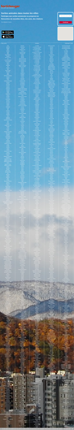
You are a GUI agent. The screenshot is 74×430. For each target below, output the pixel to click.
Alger (8, 73)
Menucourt (37, 320)
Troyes (66, 295)
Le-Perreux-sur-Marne (37, 170)
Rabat (51, 280)
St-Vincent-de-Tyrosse (66, 88)
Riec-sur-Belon (51, 300)
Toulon (66, 270)
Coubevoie (22, 99)
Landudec (37, 106)
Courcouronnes (22, 104)
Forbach (22, 259)
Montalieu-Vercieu (36, 363)
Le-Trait (36, 174)
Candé (8, 332)
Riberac (51, 298)
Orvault (51, 122)
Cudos (22, 126)
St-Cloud (51, 390)
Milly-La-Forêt (37, 341)
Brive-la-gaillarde (8, 295)
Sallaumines (66, 103)
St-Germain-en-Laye (66, 198)
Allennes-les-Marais (8, 75)
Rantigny (51, 282)
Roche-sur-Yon (51, 313)
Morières (37, 406)
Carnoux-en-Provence (8, 345)
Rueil (51, 356)
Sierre (66, 159)
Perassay (51, 155)
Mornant (37, 408)
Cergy (8, 365)
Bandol (8, 169)
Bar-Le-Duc (8, 170)
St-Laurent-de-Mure (66, 47)
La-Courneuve (37, 77)
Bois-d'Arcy (8, 239)
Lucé (37, 239)
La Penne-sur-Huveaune (37, 52)
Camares (8, 325)
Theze (66, 250)
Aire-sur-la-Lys (8, 57)
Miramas (37, 342)
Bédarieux (8, 198)
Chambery (8, 378)
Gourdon (22, 309)
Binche (8, 224)
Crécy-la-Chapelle (22, 113)
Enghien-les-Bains (22, 190)
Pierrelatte (52, 173)
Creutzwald (22, 121)
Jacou (22, 393)
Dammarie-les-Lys (22, 131)
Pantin (51, 138)
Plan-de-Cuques (51, 181)
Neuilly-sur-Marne (51, 67)
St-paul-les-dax (66, 75)
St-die (51, 395)
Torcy (66, 265)
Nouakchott (51, 90)
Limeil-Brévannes (37, 209)
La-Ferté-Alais (37, 82)
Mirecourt (37, 346)
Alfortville (8, 71)
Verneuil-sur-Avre (66, 345)
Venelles (66, 338)
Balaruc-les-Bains (7, 165)
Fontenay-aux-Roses (22, 252)
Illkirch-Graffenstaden (22, 382)
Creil (22, 114)
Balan (8, 162)
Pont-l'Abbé (51, 224)
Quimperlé (51, 277)
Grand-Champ (22, 316)
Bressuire (8, 278)
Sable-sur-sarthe (51, 361)
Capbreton (8, 335)
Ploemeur (51, 195)
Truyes (66, 296)
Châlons (7, 376)
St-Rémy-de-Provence (66, 83)
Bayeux (7, 182)
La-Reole (37, 88)
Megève (37, 309)
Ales (8, 69)
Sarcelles (66, 113)
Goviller (22, 313)
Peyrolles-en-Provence (51, 170)
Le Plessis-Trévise (37, 144)
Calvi (8, 324)
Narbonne (51, 58)
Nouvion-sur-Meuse (51, 92)
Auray (8, 144)
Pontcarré (51, 234)
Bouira (8, 255)
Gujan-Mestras (22, 339)
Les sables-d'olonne (37, 185)
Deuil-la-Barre (22, 143)
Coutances (22, 109)
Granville (22, 317)
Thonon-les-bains (66, 255)
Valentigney (66, 312)
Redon (51, 283)
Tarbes (66, 240)
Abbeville (8, 47)
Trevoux (66, 291)
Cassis (8, 351)
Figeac (22, 237)
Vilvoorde (66, 390)
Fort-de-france (22, 263)
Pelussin (51, 152)
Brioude (7, 294)
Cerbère (7, 363)
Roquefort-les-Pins (51, 339)
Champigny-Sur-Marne (7, 385)
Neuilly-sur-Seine (51, 69)
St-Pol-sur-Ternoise (66, 80)
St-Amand (51, 372)
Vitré (66, 399)
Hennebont (22, 360)
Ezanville (22, 226)
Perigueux (51, 157)
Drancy (22, 165)
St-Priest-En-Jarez (66, 212)
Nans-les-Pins (51, 54)
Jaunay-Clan (22, 397)
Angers (7, 91)
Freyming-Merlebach (22, 269)
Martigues (37, 293)
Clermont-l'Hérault (22, 61)
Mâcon (37, 256)
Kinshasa (22, 408)
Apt (8, 109)
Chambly (8, 380)
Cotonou (22, 97)
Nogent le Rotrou (51, 80)
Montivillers (37, 385)
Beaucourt (8, 187)
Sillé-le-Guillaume (66, 161)
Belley (8, 204)
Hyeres (22, 377)
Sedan (66, 140)
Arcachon (8, 110)
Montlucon (37, 389)
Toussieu (66, 283)
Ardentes (8, 114)
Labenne (37, 93)
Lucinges (37, 240)
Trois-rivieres (66, 293)
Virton (66, 395)
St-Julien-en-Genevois (51, 425)
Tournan (66, 277)
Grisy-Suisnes (22, 326)
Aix (8, 58)
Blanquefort (8, 231)
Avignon (7, 152)
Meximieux (37, 334)
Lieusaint (37, 203)
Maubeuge (37, 298)
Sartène (66, 119)
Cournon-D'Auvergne (22, 105)
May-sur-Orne (37, 303)
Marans (36, 277)
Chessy (22, 48)
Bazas (8, 185)
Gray (22, 321)
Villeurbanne (66, 388)
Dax (22, 134)
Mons (37, 359)
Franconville (22, 265)
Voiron (66, 404)
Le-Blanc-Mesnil (37, 160)
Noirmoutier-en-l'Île (51, 84)
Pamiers (51, 133)
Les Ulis (37, 187)
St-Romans (66, 84)
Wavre (66, 412)
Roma (51, 329)
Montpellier (37, 393)
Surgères (66, 233)
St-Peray (66, 77)
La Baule (22, 419)
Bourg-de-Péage (8, 261)
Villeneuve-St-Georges (66, 380)
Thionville (66, 252)
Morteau (37, 410)
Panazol (51, 134)
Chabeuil (8, 372)
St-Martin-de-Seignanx (66, 58)
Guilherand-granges (22, 337)
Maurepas (37, 300)
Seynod (66, 156)
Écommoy (22, 177)
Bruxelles (8, 302)
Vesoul (66, 352)
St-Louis (66, 52)
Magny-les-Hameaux (37, 259)
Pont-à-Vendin (51, 218)
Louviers (37, 237)
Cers (8, 369)
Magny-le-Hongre (37, 257)
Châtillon (8, 417)
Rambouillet (51, 281)
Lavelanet (37, 127)
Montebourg (37, 372)
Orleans (51, 116)
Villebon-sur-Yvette (66, 361)
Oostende (51, 108)
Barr (8, 173)
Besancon (8, 216)
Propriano (51, 261)
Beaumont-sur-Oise (8, 190)
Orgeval (51, 114)
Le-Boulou (37, 162)
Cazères (8, 361)
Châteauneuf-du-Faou (8, 411)
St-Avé (51, 378)
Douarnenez (22, 160)
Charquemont (8, 398)
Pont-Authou (51, 220)
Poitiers (51, 216)
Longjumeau (37, 224)
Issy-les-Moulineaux (22, 388)
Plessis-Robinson (51, 190)
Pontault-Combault (51, 233)
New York (51, 71)
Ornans (51, 117)
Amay (8, 79)
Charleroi (8, 394)
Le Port (37, 147)
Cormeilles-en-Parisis (22, 93)
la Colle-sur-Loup (22, 425)
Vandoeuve (66, 320)
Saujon (66, 126)
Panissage (51, 135)
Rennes (51, 290)
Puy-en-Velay (51, 268)
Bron (8, 296)
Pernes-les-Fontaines (51, 159)
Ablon (8, 49)
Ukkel (66, 300)
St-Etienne (66, 194)
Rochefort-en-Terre (51, 317)
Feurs (22, 234)
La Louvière (37, 51)
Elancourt (22, 183)
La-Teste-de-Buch (37, 92)
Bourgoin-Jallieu (8, 270)
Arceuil (8, 112)
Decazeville (22, 136)
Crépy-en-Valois (22, 117)
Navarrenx (51, 60)
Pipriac (51, 177)
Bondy (8, 243)
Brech (8, 276)
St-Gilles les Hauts (51, 411)
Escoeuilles (22, 207)
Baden (8, 155)
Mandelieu (37, 269)
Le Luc (37, 138)
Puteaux (51, 267)
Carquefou (8, 347)
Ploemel (51, 194)
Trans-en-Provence (66, 285)
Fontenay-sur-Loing (22, 257)
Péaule (51, 151)
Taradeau (66, 238)
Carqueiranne (8, 348)
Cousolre (22, 108)
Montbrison (37, 368)
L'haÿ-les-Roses (22, 414)
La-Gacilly (37, 84)
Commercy (22, 82)
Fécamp (22, 230)
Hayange (22, 355)
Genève (22, 287)
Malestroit (37, 265)
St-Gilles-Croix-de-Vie (51, 412)
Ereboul (22, 204)
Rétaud (51, 293)
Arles (8, 121)
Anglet (8, 92)
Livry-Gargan (36, 216)
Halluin (22, 348)
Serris (66, 151)
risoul (51, 308)
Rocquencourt (51, 324)
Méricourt (37, 324)
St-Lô (66, 49)
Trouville (66, 294)
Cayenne (8, 360)
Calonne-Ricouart (8, 322)
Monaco (37, 356)
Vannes (66, 322)
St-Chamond (51, 386)
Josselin (22, 401)
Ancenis (7, 86)
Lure (37, 246)
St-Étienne (51, 401)
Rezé (51, 295)
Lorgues (37, 229)
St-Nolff (66, 69)
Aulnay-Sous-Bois (7, 143)
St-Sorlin (66, 220)
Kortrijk (22, 410)
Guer (22, 330)
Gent (22, 291)
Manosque (37, 273)
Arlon (8, 122)
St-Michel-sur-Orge (66, 64)
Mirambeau (37, 343)
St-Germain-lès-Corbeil (51, 410)
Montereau (37, 376)
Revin (51, 294)
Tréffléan (66, 289)
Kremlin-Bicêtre (22, 411)
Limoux (37, 212)
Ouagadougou (51, 125)
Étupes (22, 220)
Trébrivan (66, 287)
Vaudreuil (66, 326)
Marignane (37, 282)
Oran (52, 109)
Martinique (37, 294)
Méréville (37, 322)
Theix (66, 248)
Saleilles (66, 97)
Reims (51, 286)
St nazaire (66, 181)
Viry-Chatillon (66, 398)
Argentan (8, 117)
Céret (8, 364)
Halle (22, 347)
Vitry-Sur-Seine (66, 402)
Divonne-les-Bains (22, 152)
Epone (22, 198)
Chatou (7, 420)
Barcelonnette (8, 172)
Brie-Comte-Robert (8, 286)
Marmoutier (37, 287)
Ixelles (22, 391)
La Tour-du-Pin (37, 67)
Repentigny (51, 291)
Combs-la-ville (22, 80)
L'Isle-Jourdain (22, 416)
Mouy (37, 420)
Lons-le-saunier (37, 227)
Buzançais (8, 308)
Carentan (8, 339)
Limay (37, 208)
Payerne (51, 149)
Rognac (51, 326)
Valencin (66, 311)
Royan (51, 354)
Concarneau (22, 84)
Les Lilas (37, 181)
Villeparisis (66, 382)
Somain (66, 170)
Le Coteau (37, 131)
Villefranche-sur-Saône (66, 368)
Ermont (22, 205)
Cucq (22, 123)
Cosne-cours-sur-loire (22, 96)
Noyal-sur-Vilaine (51, 93)
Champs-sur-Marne (8, 388)
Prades (51, 257)
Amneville (8, 84)
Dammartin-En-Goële (22, 133)
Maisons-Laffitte (37, 263)
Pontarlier (51, 230)
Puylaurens (51, 269)
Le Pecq (37, 142)
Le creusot (37, 133)
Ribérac (51, 299)
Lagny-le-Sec (37, 97)
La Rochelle (37, 60)
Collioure (22, 75)
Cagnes (7, 315)
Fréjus (22, 267)
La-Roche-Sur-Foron (37, 90)
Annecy (7, 97)
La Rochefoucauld (36, 58)
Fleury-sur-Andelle (22, 243)
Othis (51, 123)
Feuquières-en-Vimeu (22, 233)
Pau (51, 146)
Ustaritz (66, 303)
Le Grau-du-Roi (37, 135)
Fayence (22, 229)
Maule (37, 299)
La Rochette (37, 61)
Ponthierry (52, 238)
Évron (22, 224)
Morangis (37, 402)
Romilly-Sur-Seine (51, 334)
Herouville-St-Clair (22, 367)
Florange (22, 244)
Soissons (66, 165)
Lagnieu (37, 96)
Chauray (8, 424)
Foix (22, 248)
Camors (7, 330)
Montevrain (37, 378)
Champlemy (8, 386)
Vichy (66, 355)
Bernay (7, 212)
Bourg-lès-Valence (7, 265)
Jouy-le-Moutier (22, 404)
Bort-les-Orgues (8, 248)
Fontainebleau (22, 251)
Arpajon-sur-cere (8, 125)
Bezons (7, 220)
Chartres (8, 399)
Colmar (22, 77)
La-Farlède (37, 80)
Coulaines (22, 100)
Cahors (7, 317)
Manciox (37, 268)
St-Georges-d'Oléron (51, 407)
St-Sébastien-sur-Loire (66, 218)
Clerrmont (22, 64)
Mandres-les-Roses (37, 272)
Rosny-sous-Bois (51, 343)
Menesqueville (37, 316)
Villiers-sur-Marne (66, 389)
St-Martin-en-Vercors (66, 60)
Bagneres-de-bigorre (8, 156)
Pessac (51, 166)
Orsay (51, 119)
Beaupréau (8, 192)
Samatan (66, 106)
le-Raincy (37, 173)
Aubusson (8, 138)
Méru (37, 326)
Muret (37, 427)
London (36, 221)
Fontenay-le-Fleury (22, 255)
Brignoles (8, 293)
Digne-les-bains (22, 147)
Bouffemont (8, 252)
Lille (37, 205)
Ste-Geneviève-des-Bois (66, 92)
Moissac (37, 352)
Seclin (66, 139)
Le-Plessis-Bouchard (37, 172)
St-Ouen (66, 71)
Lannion (37, 118)
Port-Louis (52, 247)
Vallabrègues (66, 313)
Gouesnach (22, 308)
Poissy (51, 213)
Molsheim (37, 355)
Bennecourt (8, 208)
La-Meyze (37, 87)
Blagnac (7, 227)
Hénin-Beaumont (22, 359)
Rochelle (51, 320)
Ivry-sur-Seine (22, 390)
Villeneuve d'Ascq (66, 373)
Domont (22, 156)
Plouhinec (51, 201)
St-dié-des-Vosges (51, 365)
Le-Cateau (37, 166)
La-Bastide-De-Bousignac (37, 75)
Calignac (8, 320)
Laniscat (37, 116)
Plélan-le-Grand (51, 183)
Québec (51, 270)
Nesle (51, 62)
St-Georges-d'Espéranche (51, 406)
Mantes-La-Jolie (37, 274)
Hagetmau (22, 343)
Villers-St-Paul (66, 385)
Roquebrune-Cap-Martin (51, 337)
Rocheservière (51, 321)
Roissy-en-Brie (51, 328)
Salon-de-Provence (66, 104)
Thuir (66, 260)
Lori (37, 230)
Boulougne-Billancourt (8, 259)
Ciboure (22, 56)
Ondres (51, 106)
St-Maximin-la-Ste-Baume (66, 207)
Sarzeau (66, 122)
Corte (22, 95)
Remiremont (51, 287)
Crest (22, 118)
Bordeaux (8, 247)
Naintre (51, 49)
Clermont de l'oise (22, 58)
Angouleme (8, 93)
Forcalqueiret (22, 260)
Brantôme (8, 274)
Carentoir (8, 341)
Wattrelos (66, 411)
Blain (8, 229)
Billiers (8, 222)
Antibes (7, 104)
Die (22, 144)
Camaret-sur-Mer (8, 326)
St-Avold (51, 380)
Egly (22, 181)
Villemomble (66, 372)
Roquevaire (51, 341)
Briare (8, 285)
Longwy (36, 226)
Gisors (22, 303)
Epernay (22, 192)
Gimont (22, 302)
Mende (37, 315)
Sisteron (66, 162)
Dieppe (22, 146)
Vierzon (66, 359)
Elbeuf (22, 185)
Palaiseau (51, 131)
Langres (37, 113)
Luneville (37, 244)
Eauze (22, 174)
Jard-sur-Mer (22, 394)
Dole (22, 155)
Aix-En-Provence (8, 60)
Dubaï (22, 169)
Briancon (8, 283)
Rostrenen (51, 346)
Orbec (51, 112)
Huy (22, 376)
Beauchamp (8, 186)
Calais (8, 319)
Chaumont (8, 421)
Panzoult (51, 139)
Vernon (66, 346)
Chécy (8, 425)
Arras (8, 127)
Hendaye (22, 358)
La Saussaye (36, 62)
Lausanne (37, 125)
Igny (22, 378)
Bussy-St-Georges (7, 306)
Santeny (66, 112)
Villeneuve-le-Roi (66, 377)
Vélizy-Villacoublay (66, 334)
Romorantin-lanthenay (51, 335)
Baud (8, 178)
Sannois (66, 110)
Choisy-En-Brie (22, 52)
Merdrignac (37, 321)
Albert (8, 64)
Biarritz (8, 221)
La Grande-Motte (37, 48)
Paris (51, 143)
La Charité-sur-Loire (22, 421)
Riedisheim (51, 302)
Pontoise (51, 240)
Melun (37, 313)
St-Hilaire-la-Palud (51, 417)
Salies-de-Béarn (66, 100)
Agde (8, 52)
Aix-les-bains (7, 61)
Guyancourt (22, 341)
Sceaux (66, 135)
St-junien (51, 427)
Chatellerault (7, 415)
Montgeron (37, 381)
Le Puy (37, 153)
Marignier (37, 283)
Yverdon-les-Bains (66, 424)
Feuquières (22, 231)
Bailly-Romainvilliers (8, 161)
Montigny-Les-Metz (37, 384)
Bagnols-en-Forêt (8, 159)
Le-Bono (37, 161)
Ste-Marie (66, 95)
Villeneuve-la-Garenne (66, 376)
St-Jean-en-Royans (51, 423)
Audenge (8, 140)
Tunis (66, 299)
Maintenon (37, 260)
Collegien (22, 74)
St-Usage (66, 87)
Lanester (37, 108)
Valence (66, 308)
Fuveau (22, 276)
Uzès (66, 304)
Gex (22, 295)
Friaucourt (22, 270)
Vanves (66, 324)
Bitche (8, 226)
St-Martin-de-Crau (66, 204)
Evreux (22, 222)
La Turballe (37, 71)
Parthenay (52, 144)
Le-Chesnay (37, 168)
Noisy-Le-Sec (51, 87)
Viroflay (66, 394)
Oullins (51, 126)
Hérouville (22, 365)
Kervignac (22, 407)
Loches (37, 217)
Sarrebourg (66, 117)
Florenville (22, 247)
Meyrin (37, 335)
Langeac (37, 109)
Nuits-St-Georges (51, 96)
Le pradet (37, 151)
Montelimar (37, 373)
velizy (66, 333)
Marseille (37, 291)
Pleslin (51, 187)
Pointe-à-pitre (51, 212)
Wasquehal (66, 410)
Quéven (51, 273)
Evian (22, 221)
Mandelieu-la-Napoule (37, 270)
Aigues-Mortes (8, 54)
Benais (8, 207)
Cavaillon (8, 359)
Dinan (22, 149)
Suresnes (66, 231)
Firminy (22, 238)
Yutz (66, 423)
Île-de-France (22, 380)
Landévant (37, 105)
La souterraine (37, 66)
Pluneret (51, 209)
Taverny (66, 244)
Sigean (66, 160)
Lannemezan (36, 117)
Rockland (51, 322)
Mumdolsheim (37, 424)
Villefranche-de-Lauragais (66, 364)
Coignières (22, 73)
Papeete (51, 140)
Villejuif (66, 369)
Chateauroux (7, 412)
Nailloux (51, 48)
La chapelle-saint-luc (22, 420)
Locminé (37, 218)
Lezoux (37, 199)
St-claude (51, 389)
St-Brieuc (66, 187)
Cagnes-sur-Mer (8, 316)
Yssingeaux (66, 421)
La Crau (22, 427)
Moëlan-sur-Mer (37, 350)
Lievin (37, 204)
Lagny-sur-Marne (37, 99)
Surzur (66, 234)
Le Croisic (37, 134)
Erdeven (22, 203)
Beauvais (8, 196)
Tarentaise (66, 242)
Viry (66, 397)
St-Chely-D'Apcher (51, 388)
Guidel (22, 335)
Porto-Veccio (51, 254)
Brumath (8, 299)
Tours (66, 282)
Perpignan (52, 161)
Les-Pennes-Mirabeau (37, 191)
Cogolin (22, 71)
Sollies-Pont (66, 169)
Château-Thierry (8, 403)
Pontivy (51, 239)
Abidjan (7, 48)
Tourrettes (66, 281)
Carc (8, 337)
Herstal (22, 368)
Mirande (37, 345)
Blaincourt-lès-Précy (8, 230)
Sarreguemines (66, 118)
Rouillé (51, 351)
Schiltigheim (66, 136)
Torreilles (66, 267)
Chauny (7, 423)
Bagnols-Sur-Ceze (7, 160)
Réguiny (51, 285)
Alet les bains (7, 70)
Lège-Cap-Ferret (37, 175)
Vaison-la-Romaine (66, 306)
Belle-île (7, 200)
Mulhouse (37, 423)
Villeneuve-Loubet (66, 378)
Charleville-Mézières (8, 395)
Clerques (22, 62)
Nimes (51, 75)
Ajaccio (7, 62)
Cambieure (8, 328)
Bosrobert (8, 250)
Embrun (22, 188)
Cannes (7, 334)
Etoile (22, 216)
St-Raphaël (66, 216)
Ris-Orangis (51, 307)
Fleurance (22, 240)
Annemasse (8, 99)
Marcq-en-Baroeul (36, 278)
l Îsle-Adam (22, 412)
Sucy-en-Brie (66, 229)
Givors (22, 304)
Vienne (66, 358)
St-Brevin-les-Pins (51, 382)
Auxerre (7, 147)
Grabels (22, 315)
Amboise (8, 82)
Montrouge (37, 401)
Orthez (51, 121)
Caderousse (8, 312)
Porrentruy (51, 244)
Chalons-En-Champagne (8, 377)
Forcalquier (22, 261)
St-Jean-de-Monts (51, 367)
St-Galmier (66, 195)
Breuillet (7, 282)
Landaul (37, 103)
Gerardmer (22, 294)
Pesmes (51, 165)
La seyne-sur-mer (37, 65)
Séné (66, 144)
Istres (22, 389)
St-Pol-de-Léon (66, 79)
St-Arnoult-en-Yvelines (51, 377)
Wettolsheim (66, 414)
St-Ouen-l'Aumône (66, 73)
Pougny (51, 255)
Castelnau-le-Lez (8, 354)
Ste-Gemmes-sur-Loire (66, 91)
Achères (7, 51)
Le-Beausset (37, 159)
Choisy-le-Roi (22, 53)
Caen (8, 313)
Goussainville (22, 312)
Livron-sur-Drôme (37, 214)
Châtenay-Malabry (7, 416)
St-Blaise (51, 381)
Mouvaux (37, 419)
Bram (8, 273)
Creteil (22, 119)
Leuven (37, 195)
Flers (22, 239)
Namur (51, 52)
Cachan (7, 311)
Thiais (66, 251)
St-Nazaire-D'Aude (66, 67)
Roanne (51, 312)
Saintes (66, 96)
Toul (66, 269)
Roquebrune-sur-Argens (51, 338)
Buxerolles (8, 307)
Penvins (51, 153)
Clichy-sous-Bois (22, 66)
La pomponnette (37, 54)
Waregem (66, 408)
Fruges (22, 273)
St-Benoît (66, 186)
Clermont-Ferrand (22, 60)
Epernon (22, 194)
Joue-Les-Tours (22, 402)
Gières (22, 298)
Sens (66, 148)
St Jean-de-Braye (66, 179)
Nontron (51, 88)
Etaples (22, 213)
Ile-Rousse (22, 381)
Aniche (8, 95)
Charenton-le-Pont (7, 393)
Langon (36, 110)
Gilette (22, 300)
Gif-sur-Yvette (22, 299)
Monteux (37, 377)
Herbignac (22, 361)
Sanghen (66, 109)
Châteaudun (8, 407)
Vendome (66, 335)
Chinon (22, 51)
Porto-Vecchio (51, 252)
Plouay (51, 199)
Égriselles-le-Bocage (22, 182)
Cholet (22, 54)
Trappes (66, 286)
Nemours (51, 61)
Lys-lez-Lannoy (37, 252)
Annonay (8, 101)
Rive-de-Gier (51, 309)
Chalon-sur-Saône (7, 375)
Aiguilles (8, 56)
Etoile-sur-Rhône (22, 217)
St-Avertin (66, 185)
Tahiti (66, 235)
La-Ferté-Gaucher (37, 83)
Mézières (37, 338)
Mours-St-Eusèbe (37, 416)
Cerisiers (8, 367)
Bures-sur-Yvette (8, 304)
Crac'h (22, 112)
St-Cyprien (51, 364)
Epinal (22, 195)
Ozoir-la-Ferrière (51, 129)
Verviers (66, 350)
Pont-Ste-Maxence (51, 226)
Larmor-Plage (37, 123)
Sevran (66, 153)
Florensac (22, 246)
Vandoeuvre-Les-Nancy (66, 321)
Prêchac (51, 259)
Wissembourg (66, 415)
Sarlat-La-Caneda (66, 114)
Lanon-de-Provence (37, 121)
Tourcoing (66, 274)
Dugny (22, 170)
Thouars (66, 257)
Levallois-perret (37, 196)
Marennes (37, 280)
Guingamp (22, 338)
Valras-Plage (66, 317)
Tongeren (66, 261)
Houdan (22, 373)
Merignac (37, 325)
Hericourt (22, 364)
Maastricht (37, 254)
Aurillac (7, 146)
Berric (8, 213)
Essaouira (22, 211)
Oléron (51, 101)
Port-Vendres (51, 248)
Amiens (7, 83)
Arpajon (7, 123)
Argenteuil (8, 118)
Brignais (7, 290)
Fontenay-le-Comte (22, 254)
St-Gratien (52, 415)
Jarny (22, 395)
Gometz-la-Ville (22, 307)
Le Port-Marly (37, 148)
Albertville (8, 65)
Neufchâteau (51, 65)
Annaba (7, 96)
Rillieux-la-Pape (51, 303)
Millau (37, 339)
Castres (7, 358)
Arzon (8, 130)
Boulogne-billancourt (8, 256)
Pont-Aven (51, 221)
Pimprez (51, 175)
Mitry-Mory (37, 348)
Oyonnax (51, 127)
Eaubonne (22, 173)
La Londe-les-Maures (37, 49)
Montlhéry (37, 388)
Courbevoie (22, 103)
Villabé (66, 360)
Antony (8, 105)
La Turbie (37, 73)
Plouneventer (51, 203)
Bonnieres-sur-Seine (8, 246)
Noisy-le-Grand (51, 86)
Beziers (7, 218)
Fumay (22, 274)
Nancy (51, 53)
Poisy (51, 214)
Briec (8, 287)
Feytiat (22, 235)
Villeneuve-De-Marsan (66, 375)
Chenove (22, 45)
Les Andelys (37, 178)
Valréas (66, 319)
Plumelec (51, 204)
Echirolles (22, 175)
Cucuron (22, 125)
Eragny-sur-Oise (22, 201)
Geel (22, 286)
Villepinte (66, 384)
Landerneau (37, 104)
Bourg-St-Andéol (8, 267)
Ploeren (51, 196)
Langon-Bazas (37, 112)
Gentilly (22, 293)
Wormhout (66, 417)
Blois (8, 234)
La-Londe (37, 86)
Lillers (37, 207)
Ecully (22, 179)
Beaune (7, 191)
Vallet (66, 316)
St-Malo (66, 53)
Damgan (22, 130)
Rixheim (51, 311)
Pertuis (51, 164)
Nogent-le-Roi (51, 82)
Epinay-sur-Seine (22, 196)
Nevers (51, 70)
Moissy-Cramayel (37, 354)
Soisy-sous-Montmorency (66, 166)
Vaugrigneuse (66, 328)
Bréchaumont (7, 277)
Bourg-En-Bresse (8, 263)
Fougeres (22, 264)
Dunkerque (22, 172)
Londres (37, 222)
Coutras (22, 110)
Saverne (66, 131)
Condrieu (22, 87)
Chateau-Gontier (8, 402)
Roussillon (51, 352)
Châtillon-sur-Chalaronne (8, 419)
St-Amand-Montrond (51, 373)
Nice (51, 74)
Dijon (22, 148)
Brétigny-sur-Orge (7, 281)
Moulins (36, 412)
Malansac (37, 264)
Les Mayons (37, 182)
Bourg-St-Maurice (7, 268)
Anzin (8, 108)
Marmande (37, 286)
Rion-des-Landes (51, 306)
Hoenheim (22, 369)
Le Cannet (37, 129)
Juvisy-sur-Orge (22, 406)
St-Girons (51, 414)
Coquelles (22, 91)
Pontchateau (51, 235)
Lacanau (37, 95)
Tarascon (66, 239)
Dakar (22, 129)
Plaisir (51, 179)
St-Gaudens (66, 196)
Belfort (8, 199)
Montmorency (37, 391)
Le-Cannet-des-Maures (36, 165)
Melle (37, 311)
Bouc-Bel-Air (7, 251)
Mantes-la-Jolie (37, 276)
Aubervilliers (8, 136)
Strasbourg (66, 227)
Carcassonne (7, 338)
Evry (22, 225)
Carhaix (7, 342)
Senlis (66, 146)
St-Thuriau (66, 86)
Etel (22, 214)
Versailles (66, 348)
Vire (66, 393)
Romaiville (51, 330)
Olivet (51, 103)
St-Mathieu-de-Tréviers (66, 205)
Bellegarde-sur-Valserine (8, 201)
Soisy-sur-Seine (66, 168)
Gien (22, 296)
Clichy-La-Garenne (22, 65)
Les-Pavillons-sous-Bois (37, 190)
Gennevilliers (22, 290)
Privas (51, 260)
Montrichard (37, 398)
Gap (22, 281)
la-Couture (37, 78)
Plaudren (51, 182)
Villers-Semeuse (66, 386)
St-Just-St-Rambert (66, 200)
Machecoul (37, 255)
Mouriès (37, 415)
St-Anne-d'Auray (51, 375)
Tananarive (66, 237)
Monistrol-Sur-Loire (37, 358)
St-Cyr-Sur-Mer (66, 190)
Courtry (22, 106)
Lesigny (36, 192)
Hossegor (22, 372)
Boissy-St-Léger (8, 240)
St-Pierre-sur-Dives (66, 78)
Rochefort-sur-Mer (51, 319)
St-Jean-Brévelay (51, 419)
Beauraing (8, 194)
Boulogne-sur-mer (7, 257)
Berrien (7, 214)
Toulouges (66, 272)
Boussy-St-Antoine (8, 272)
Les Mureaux (36, 183)
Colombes (22, 78)
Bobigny (7, 235)
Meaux (37, 307)
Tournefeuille (66, 278)
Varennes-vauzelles (66, 325)
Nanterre (51, 56)
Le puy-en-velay (37, 155)
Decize (22, 139)
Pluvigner (51, 211)
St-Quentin (66, 82)
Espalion (22, 209)
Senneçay (66, 147)
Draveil (22, 166)
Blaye (8, 233)
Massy (37, 296)
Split (66, 178)
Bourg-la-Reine (8, 264)
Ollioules (51, 104)
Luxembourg (37, 248)
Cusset (22, 127)
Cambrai (8, 329)
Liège (37, 201)
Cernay (7, 368)
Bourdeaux (8, 260)
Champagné (8, 382)
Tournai (66, 276)
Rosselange (51, 345)
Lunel (37, 243)
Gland (22, 306)
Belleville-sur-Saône (8, 203)
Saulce (66, 127)
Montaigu (37, 361)
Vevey (66, 354)
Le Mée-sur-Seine (37, 140)
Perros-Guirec (51, 162)
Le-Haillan (37, 169)
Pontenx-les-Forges (51, 237)
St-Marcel (66, 54)
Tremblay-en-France (66, 290)
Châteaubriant (8, 406)
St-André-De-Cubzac (66, 182)
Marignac (37, 281)
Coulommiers (22, 101)
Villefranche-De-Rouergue (66, 365)
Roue (51, 348)
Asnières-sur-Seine (8, 131)
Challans (8, 373)
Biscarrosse (8, 225)
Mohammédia (37, 351)
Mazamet (37, 306)
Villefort (66, 363)
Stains (66, 222)
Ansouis (7, 103)
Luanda (36, 238)
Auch (8, 139)
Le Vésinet (37, 157)
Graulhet (22, 320)
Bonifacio (8, 244)
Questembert (51, 272)
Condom (22, 86)
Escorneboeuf (22, 208)
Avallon (7, 149)
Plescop (51, 186)
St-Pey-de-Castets (66, 211)
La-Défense (37, 79)
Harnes (22, 350)
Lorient (37, 231)
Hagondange (22, 345)
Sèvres (66, 155)
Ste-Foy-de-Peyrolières (66, 224)
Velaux (66, 332)
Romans (51, 332)
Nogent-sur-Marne (51, 83)
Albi (8, 66)
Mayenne (37, 304)
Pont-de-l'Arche (51, 222)
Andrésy (7, 90)
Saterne (66, 125)
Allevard (7, 77)
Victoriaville (66, 356)
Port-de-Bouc (51, 246)
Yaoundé (66, 419)
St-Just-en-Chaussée (66, 45)
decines (22, 138)
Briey (8, 289)
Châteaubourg (8, 404)
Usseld (66, 302)
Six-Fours (66, 164)
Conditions (37, 43)
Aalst (8, 45)
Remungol (52, 289)
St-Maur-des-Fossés (52, 368)
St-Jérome (66, 199)
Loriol (37, 233)
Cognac (22, 70)
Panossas (51, 136)
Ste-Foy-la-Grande (66, 90)
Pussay (51, 265)
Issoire (22, 385)
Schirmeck (66, 138)
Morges (36, 404)
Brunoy (7, 300)
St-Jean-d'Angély (51, 420)
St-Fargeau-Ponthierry (51, 402)
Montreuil (37, 395)
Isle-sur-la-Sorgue (22, 384)
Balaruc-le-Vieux (8, 164)
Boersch (7, 237)
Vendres (66, 337)
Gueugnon (22, 334)
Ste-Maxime (66, 225)
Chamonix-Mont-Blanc (8, 381)
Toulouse (66, 273)
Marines (37, 285)
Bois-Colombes (8, 238)
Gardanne (22, 285)
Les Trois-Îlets (37, 186)
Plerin (51, 185)
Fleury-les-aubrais (22, 242)
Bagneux (8, 157)
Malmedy (37, 267)
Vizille (66, 403)
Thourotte (66, 259)
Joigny (22, 398)
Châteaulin (8, 408)
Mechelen (37, 308)
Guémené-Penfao (22, 329)
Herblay (22, 363)
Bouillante (8, 254)
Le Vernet (37, 156)
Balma (8, 166)
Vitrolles (66, 401)
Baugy (8, 179)
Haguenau (22, 346)
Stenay (66, 226)
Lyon (37, 251)
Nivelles (51, 78)
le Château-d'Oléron (37, 130)
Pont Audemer (51, 217)
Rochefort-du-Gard (51, 316)
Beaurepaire (8, 195)
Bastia (8, 175)
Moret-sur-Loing (37, 403)
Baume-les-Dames (8, 181)
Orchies (51, 113)
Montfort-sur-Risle (37, 380)
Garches (22, 282)
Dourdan (22, 161)
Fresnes (22, 268)
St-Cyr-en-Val (66, 188)
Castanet (8, 352)
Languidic (37, 114)
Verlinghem (66, 343)
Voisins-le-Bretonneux (66, 406)
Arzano (7, 129)
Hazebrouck (22, 356)
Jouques (22, 403)
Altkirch (7, 78)
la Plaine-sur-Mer (37, 53)
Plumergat (52, 208)
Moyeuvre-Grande (36, 421)
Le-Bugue (37, 164)
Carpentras (8, 346)
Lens (37, 177)
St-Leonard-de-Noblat (66, 48)
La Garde (37, 45)
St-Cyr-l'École (51, 391)
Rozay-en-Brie (51, 355)
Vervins (66, 351)
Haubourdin (22, 352)
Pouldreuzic (51, 256)
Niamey (51, 73)
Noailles (51, 79)
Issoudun (22, 386)
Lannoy (37, 119)
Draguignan (22, 164)
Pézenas (51, 172)
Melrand (37, 312)
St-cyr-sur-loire (51, 393)
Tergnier (66, 246)
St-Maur (66, 61)
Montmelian (37, 390)
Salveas (66, 105)
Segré (66, 142)
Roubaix (51, 347)
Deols (22, 142)
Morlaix (37, 407)
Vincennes (66, 391)
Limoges (37, 211)
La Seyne (37, 64)
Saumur (66, 129)
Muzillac (51, 47)
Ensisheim (22, 191)
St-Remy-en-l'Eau (66, 217)
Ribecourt (51, 296)
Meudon (37, 332)
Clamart (22, 57)
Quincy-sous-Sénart (51, 278)
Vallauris (66, 315)
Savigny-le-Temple (66, 133)
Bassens (8, 174)
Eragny (22, 200)
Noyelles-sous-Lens (51, 95)
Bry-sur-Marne (8, 303)
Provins (51, 263)
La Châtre (22, 423)
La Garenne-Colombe (37, 47)
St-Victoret (66, 221)
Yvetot (66, 425)
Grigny (22, 325)
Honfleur (22, 371)
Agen (8, 53)
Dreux (22, 168)
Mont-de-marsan (37, 360)
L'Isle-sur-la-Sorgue (22, 417)
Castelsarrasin (8, 356)
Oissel (51, 100)
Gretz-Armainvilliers (22, 324)
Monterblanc (37, 375)
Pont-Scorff (51, 227)
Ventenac (66, 341)
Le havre (37, 136)
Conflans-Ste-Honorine (22, 88)
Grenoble (22, 322)
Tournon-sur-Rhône (66, 280)
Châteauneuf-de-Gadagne (8, 410)
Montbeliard (37, 367)
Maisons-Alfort (37, 261)
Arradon (7, 126)
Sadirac (51, 363)
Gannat (22, 280)
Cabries (7, 309)
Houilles (22, 375)
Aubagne (8, 134)
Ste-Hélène (66, 93)
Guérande (22, 332)
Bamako (7, 168)
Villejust (66, 371)
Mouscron (37, 417)
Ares (8, 116)
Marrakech (37, 290)
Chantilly (8, 389)
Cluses (22, 69)
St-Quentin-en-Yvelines (66, 214)
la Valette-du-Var (37, 74)
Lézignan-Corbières (37, 198)
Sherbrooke (66, 157)
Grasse (22, 319)
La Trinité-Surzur (37, 70)
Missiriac (37, 347)
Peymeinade (51, 168)
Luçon (37, 242)
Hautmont (22, 354)
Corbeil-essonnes (22, 92)
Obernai (51, 99)
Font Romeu (22, 250)
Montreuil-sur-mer (37, 397)
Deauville (22, 135)
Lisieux (37, 213)
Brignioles (8, 291)
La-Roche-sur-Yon (36, 91)
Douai (22, 159)
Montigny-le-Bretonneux (37, 382)
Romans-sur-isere (51, 333)
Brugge (7, 298)
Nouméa (51, 91)
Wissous (66, 416)
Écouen (22, 178)
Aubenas (8, 135)
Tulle (66, 298)
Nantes (51, 57)
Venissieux (66, 339)
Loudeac (37, 234)
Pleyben (51, 192)
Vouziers (66, 407)
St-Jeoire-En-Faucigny (51, 424)
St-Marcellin (66, 56)
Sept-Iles (66, 149)
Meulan (37, 333)
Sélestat (66, 143)
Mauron (36, 302)
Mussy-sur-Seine (51, 45)
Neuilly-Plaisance (51, 66)
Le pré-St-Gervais (37, 152)
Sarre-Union (66, 116)
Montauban (37, 365)
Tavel (66, 243)
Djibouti (22, 153)
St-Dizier (66, 191)
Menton (36, 319)
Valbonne (66, 307)
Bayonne (8, 183)
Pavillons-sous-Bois (51, 148)
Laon (37, 122)
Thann (66, 247)
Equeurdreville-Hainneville (22, 199)
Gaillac (22, 277)
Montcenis (37, 371)
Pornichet (51, 243)
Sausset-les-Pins (66, 130)
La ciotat (22, 424)
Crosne (22, 122)
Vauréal (66, 330)
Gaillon (22, 278)
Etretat (22, 218)
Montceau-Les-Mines (37, 369)
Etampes (22, 212)
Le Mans (37, 139)
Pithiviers (51, 178)
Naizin (51, 51)
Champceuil (8, 384)
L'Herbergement (22, 415)
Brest (8, 280)
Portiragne (51, 251)
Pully (51, 264)
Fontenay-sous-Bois (22, 256)
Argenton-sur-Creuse (8, 119)
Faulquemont (22, 227)
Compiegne (22, 83)
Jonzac (22, 399)
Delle (22, 140)
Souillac (66, 173)
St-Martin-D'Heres (66, 57)
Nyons (51, 97)
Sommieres (66, 172)
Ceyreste (8, 371)
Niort (51, 77)
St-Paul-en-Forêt (66, 74)
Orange (51, 110)
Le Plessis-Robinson (37, 143)
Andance (8, 87)
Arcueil (8, 113)
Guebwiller (22, 328)
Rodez (51, 325)
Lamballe (37, 100)
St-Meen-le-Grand (66, 209)
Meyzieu (37, 337)
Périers (51, 156)
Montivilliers (37, 386)
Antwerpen (8, 106)
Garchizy (22, 283)
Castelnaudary (8, 355)
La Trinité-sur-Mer (37, 69)
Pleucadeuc (51, 191)
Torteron (66, 268)
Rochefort (51, 315)
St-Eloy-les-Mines (66, 192)
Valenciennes (66, 309)
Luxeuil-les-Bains (37, 250)
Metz (37, 328)
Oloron (51, 105)
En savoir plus (66, 428)
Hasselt (22, 351)
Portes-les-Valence (51, 250)
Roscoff (51, 342)
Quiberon (51, 274)
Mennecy (37, 317)
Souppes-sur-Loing (66, 174)
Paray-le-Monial (51, 142)
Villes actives (4, 43)
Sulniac (66, 230)
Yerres (66, 420)
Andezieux (8, 88)
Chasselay (8, 401)
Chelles (7, 427)
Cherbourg (22, 47)
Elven (22, 187)
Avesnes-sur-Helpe (8, 151)
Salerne (66, 99)
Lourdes (37, 235)
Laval (37, 126)
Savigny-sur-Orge (66, 134)
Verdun (66, 342)
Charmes (8, 397)
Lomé (37, 220)
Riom (51, 304)
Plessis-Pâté (51, 188)
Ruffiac (51, 359)
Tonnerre (66, 264)
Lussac (37, 247)
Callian (8, 321)
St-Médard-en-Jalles (66, 62)
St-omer (66, 70)
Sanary (66, 108)
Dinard (22, 151)
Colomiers (22, 79)
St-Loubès (66, 51)
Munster (37, 425)
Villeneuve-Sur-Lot (66, 381)
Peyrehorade (51, 169)
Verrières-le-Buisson (66, 347)
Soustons (66, 175)
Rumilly (51, 360)
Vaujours (66, 329)
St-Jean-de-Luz (51, 421)
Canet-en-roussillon (8, 333)
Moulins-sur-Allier (37, 414)
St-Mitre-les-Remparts (66, 65)
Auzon (8, 148)
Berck (8, 209)
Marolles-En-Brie (37, 289)
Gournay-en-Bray (22, 311)
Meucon (37, 330)
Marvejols (37, 295)
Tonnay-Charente (66, 263)
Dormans (22, 157)
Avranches (8, 153)
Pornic (51, 242)
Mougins (37, 411)
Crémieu (22, 116)
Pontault (51, 231)
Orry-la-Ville (51, 118)
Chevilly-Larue (22, 49)
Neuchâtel (51, 64)
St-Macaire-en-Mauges (66, 201)
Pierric (51, 174)
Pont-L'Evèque (51, 225)
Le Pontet (37, 146)
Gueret (22, 333)
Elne (22, 186)
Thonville (66, 256)
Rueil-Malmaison (51, 358)
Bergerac (8, 211)
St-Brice (51, 384)
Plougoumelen (51, 200)
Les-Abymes (37, 188)
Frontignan (22, 272)
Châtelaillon (8, 414)
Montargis (37, 364)
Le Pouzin (37, 149)
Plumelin (51, 207)
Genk (22, 289)
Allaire (8, 74)
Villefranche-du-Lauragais (66, 367)
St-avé (66, 183)
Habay (22, 342)
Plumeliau (51, 205)
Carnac (7, 343)
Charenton (8, 391)
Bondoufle (8, 242)
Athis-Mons (8, 133)
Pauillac (51, 147)
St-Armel (51, 376)
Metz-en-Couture (37, 329)
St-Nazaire (66, 66)
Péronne (51, 160)
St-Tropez (51, 371)
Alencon (7, 67)
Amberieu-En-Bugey (8, 80)
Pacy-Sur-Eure (51, 130)
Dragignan (22, 162)
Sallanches (66, 101)
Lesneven (37, 194)
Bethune (8, 217)
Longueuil (37, 225)
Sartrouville (66, 121)
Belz (8, 205)
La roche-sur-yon (37, 57)
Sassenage (66, 123)
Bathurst (8, 177)
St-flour (51, 403)
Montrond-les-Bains (37, 399)
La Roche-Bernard (36, 56)
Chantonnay (8, 390)
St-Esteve (51, 398)
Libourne (37, 200)
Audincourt (8, 142)
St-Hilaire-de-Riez (51, 416)
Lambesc (37, 101)
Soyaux (66, 177)
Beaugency (8, 188)
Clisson (22, 67)
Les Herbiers (36, 179)
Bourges (8, 269)
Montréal (37, 394)
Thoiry (66, 254)
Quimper (51, 276)
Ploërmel (51, 198)
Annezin (7, 100)
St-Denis (51, 394)
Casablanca (8, 350)
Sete (66, 152)
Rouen (51, 350)
